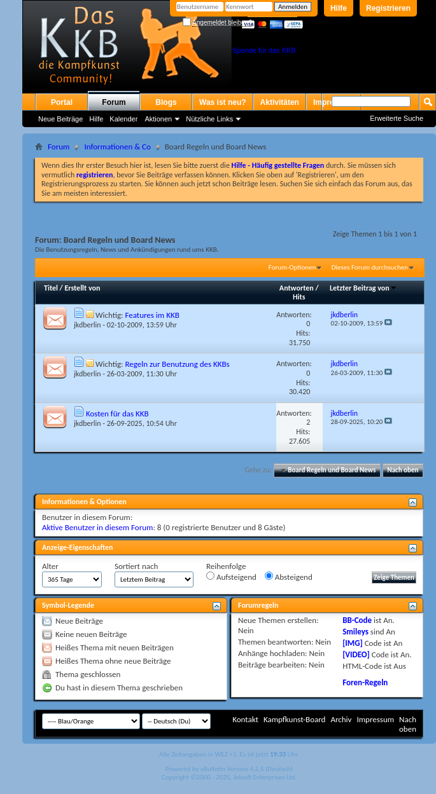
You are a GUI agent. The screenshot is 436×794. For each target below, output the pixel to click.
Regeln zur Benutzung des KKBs (177, 364)
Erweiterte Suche (396, 118)
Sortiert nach (136, 566)
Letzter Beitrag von (363, 288)
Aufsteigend (231, 577)
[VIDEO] (356, 654)
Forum (113, 102)
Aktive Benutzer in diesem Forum (97, 527)
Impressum (375, 719)
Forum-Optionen (292, 267)
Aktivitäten (279, 102)
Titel (51, 288)
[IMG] (352, 643)
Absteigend (289, 577)
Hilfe (338, 8)
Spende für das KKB (264, 50)
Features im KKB (152, 315)
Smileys (355, 631)
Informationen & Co (117, 146)
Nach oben (402, 470)
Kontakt (245, 719)
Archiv (340, 719)
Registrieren (388, 8)
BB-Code (357, 620)
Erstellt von (82, 288)
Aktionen (158, 119)
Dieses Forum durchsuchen (370, 267)
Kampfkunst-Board (295, 719)
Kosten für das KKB (117, 413)
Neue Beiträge (60, 119)
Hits (299, 296)
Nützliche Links (209, 119)
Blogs (165, 102)
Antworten (296, 288)
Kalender (123, 119)
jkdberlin (87, 324)
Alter (50, 566)
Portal (62, 102)
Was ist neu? (222, 102)
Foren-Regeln (365, 682)
